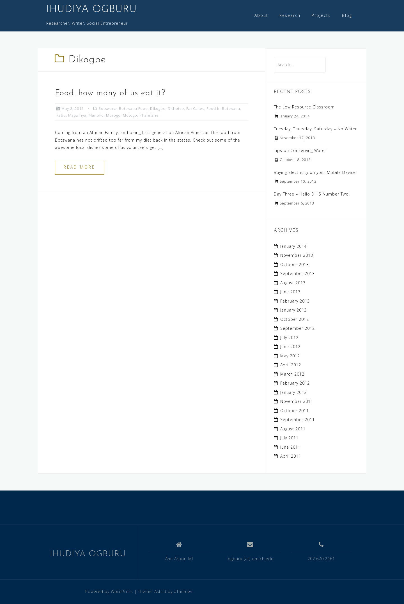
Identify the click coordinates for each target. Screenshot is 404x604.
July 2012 (289, 337)
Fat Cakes (195, 108)
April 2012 (290, 364)
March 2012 (292, 374)
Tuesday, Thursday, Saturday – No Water (315, 128)
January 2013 (293, 310)
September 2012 (297, 328)
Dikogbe (158, 108)
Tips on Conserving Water (300, 150)
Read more (79, 167)
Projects (321, 15)
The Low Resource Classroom (304, 107)
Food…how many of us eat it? (110, 93)
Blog (347, 15)
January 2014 (293, 246)
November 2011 (296, 401)
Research (289, 15)
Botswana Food (133, 108)
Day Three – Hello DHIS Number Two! (312, 194)
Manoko (96, 115)
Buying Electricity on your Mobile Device (315, 172)
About (261, 15)
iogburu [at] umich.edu (250, 558)
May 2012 (290, 355)
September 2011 (297, 419)
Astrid (160, 591)
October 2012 (294, 319)
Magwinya (77, 115)
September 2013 (297, 273)
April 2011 (290, 456)
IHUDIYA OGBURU (91, 9)
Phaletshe (149, 115)
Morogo (113, 115)
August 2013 (293, 282)
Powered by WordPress (109, 591)
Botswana (107, 108)
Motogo (130, 115)
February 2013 (295, 301)
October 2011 (294, 410)
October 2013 (294, 264)
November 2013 (296, 255)
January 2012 (293, 392)
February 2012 (295, 383)
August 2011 (293, 429)
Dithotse (176, 108)
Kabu (61, 115)
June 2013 (290, 291)
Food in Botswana (223, 108)
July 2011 (289, 437)
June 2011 (290, 447)
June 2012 (290, 346)
